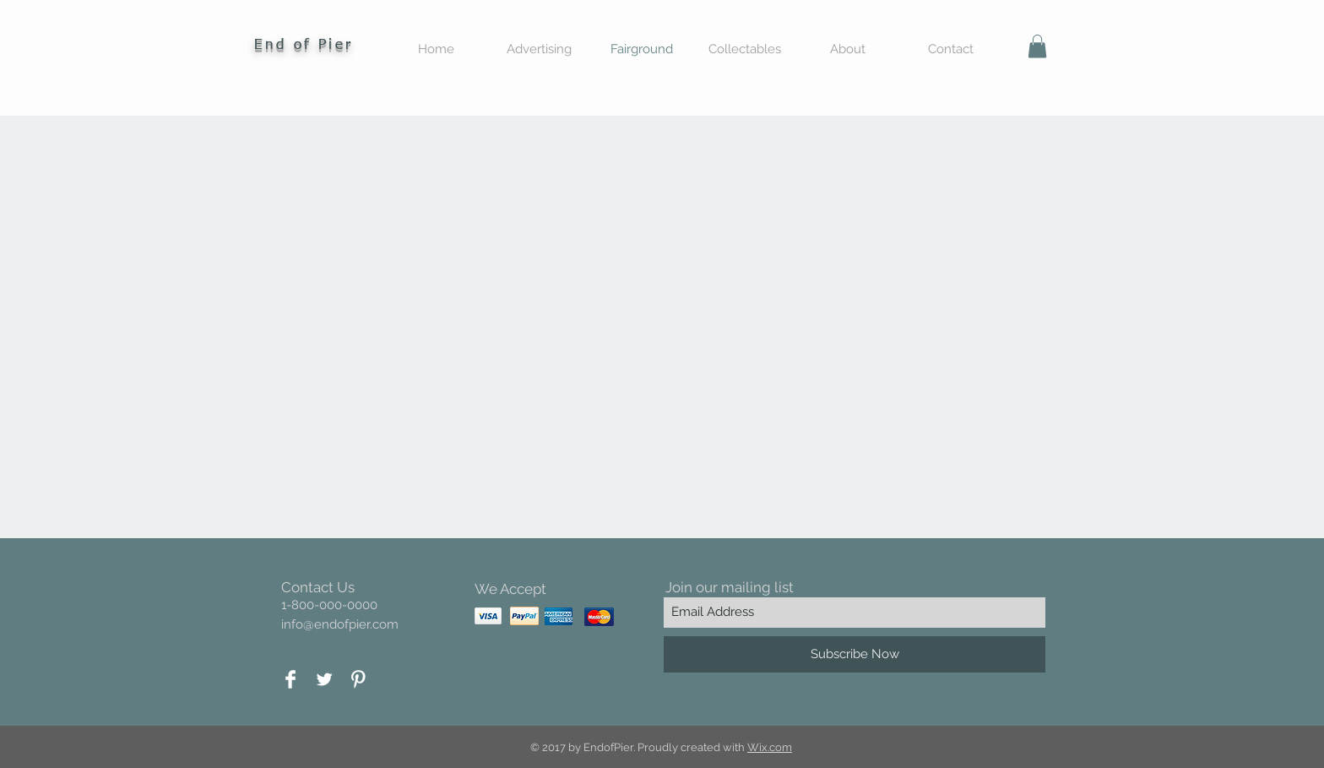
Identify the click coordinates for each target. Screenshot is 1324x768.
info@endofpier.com (340, 624)
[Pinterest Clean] (358, 679)
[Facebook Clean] (290, 679)
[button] (1037, 46)
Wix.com (769, 747)
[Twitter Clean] (324, 679)
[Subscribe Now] (854, 654)
